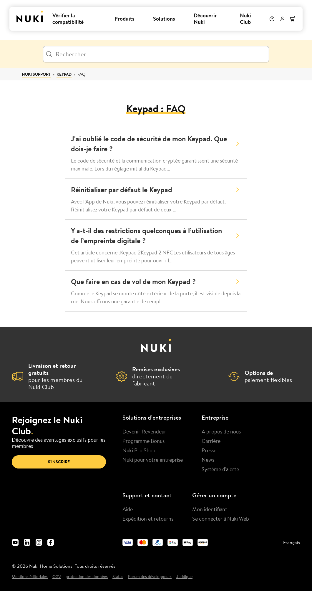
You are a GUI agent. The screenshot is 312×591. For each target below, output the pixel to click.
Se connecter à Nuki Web (220, 518)
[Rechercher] (156, 54)
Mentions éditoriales (30, 576)
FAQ (81, 74)
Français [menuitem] (291, 542)
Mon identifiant (209, 509)
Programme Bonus (143, 441)
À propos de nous (221, 431)
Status (117, 576)
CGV (56, 576)
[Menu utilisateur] (282, 19)
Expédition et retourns (147, 518)
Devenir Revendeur (144, 431)
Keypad (64, 74)
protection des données (87, 576)
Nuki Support (36, 74)
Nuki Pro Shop (138, 450)
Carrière (211, 441)
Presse (209, 450)
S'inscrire (59, 462)
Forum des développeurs (150, 576)
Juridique (184, 576)
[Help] (272, 19)
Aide (127, 509)
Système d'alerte (220, 469)
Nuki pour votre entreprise (152, 459)
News (208, 459)
